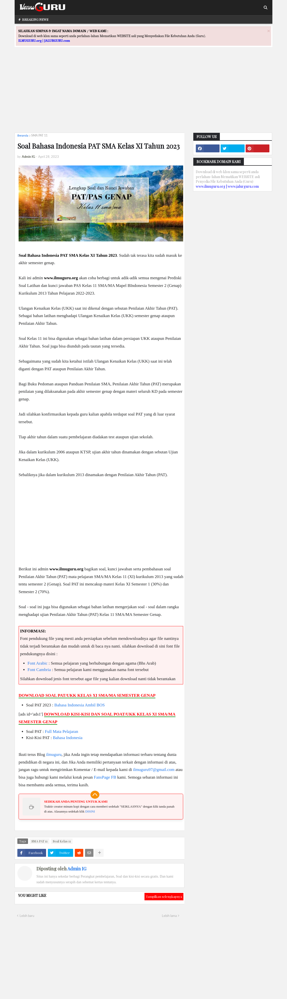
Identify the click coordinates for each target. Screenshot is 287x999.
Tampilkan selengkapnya (164, 896)
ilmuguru (53, 754)
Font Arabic (38, 663)
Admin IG (76, 869)
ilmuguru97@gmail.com (153, 769)
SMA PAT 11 (39, 135)
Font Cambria (39, 669)
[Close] (268, 30)
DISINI (90, 811)
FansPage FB (105, 777)
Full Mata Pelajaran (61, 731)
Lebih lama (169, 916)
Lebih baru (27, 916)
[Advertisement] (143, 94)
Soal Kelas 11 (62, 841)
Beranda (22, 135)
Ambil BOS (95, 705)
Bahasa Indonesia (69, 705)
